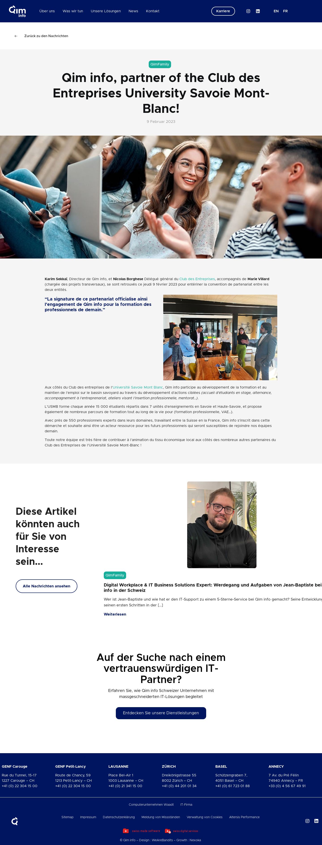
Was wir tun (73, 11)
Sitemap (67, 817)
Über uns (47, 11)
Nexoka (195, 840)
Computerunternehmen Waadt (151, 804)
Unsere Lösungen (106, 11)
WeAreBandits (162, 840)
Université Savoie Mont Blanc (138, 387)
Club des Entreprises (197, 279)
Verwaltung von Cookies (204, 817)
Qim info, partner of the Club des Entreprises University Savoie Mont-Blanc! (161, 93)
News (133, 11)
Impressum (88, 817)
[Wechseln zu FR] (285, 11)
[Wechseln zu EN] (276, 11)
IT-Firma (186, 804)
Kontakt (152, 11)
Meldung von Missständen (161, 817)
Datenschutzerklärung (119, 817)
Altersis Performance (244, 817)
